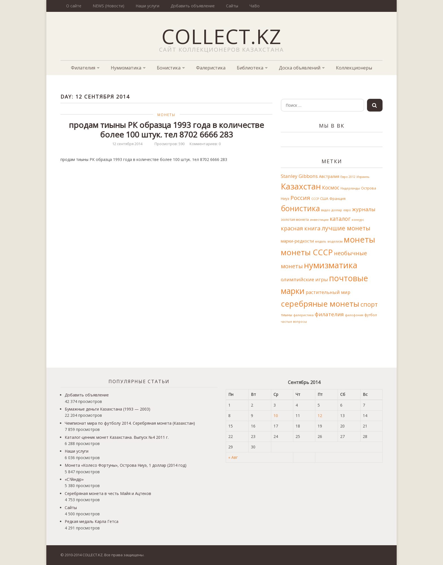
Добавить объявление (193, 5)
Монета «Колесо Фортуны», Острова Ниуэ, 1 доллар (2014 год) (125, 465)
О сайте (73, 5)
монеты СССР (307, 252)
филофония (354, 315)
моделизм (335, 241)
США (324, 198)
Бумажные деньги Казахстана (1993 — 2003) (107, 409)
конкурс (358, 220)
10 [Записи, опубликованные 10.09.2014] (275, 415)
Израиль (363, 177)
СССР (315, 199)
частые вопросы (294, 322)
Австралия (329, 176)
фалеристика (303, 315)
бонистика (300, 208)
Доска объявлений (299, 68)
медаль (320, 241)
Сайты (232, 5)
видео (325, 210)
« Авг (233, 457)
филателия (329, 314)
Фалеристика (210, 68)
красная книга (300, 228)
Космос (330, 187)
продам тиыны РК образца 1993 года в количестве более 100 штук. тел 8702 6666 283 (166, 129)
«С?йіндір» (74, 479)
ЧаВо (254, 5)
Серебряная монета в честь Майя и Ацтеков (108, 493)
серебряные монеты (320, 303)
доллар (336, 210)
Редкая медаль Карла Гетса (91, 521)
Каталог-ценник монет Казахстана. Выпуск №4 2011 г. (117, 437)
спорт (369, 304)
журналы (363, 209)
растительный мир (328, 292)
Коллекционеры (354, 68)
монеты (359, 239)
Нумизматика (126, 68)
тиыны (286, 315)
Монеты (166, 114)
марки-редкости (297, 241)
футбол (370, 315)
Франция (337, 198)
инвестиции (319, 220)
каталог (340, 218)
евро (347, 210)
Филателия (83, 68)
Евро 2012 (347, 177)
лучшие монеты (346, 228)
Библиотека (250, 68)
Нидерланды (350, 188)
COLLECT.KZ (222, 36)
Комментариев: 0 (205, 143)
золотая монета (295, 219)
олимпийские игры (304, 279)
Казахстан (301, 186)
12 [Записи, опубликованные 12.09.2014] (320, 415)
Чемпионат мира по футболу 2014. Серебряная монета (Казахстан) (130, 423)
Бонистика (169, 68)
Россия (300, 198)
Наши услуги (147, 5)
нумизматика (330, 265)
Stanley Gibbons (299, 176)
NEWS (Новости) (108, 5)
